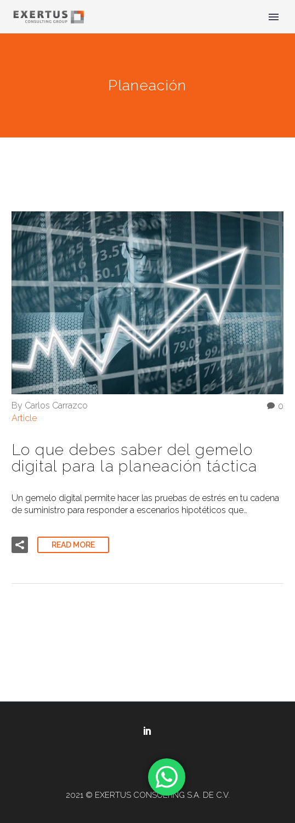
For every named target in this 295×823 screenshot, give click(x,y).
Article (24, 418)
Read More (73, 544)
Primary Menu (274, 17)
